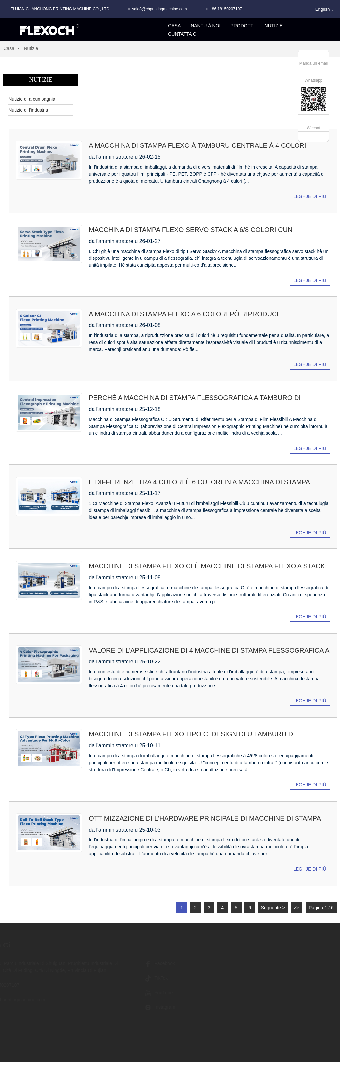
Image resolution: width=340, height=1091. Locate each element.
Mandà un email (313, 63)
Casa (8, 48)
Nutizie (31, 48)
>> (296, 907)
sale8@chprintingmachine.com (159, 9)
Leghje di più (309, 196)
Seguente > (273, 907)
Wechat (313, 128)
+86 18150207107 (226, 9)
